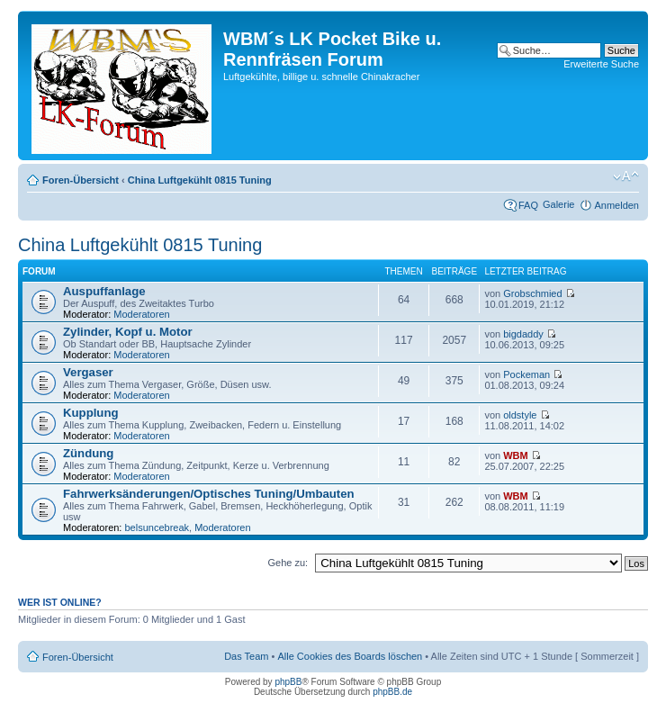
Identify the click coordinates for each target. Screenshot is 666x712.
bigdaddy (523, 334)
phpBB (288, 682)
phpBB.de (392, 692)
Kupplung (91, 412)
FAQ (528, 205)
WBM (515, 455)
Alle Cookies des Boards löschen (349, 656)
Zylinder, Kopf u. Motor (128, 331)
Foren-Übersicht (80, 180)
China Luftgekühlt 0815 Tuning (200, 180)
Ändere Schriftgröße (626, 176)
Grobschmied (532, 293)
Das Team (246, 656)
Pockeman (526, 374)
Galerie (558, 204)
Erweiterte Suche (601, 64)
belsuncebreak (157, 527)
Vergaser (88, 372)
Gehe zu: (287, 562)
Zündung (88, 453)
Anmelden (616, 205)
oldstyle (519, 415)
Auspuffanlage (104, 291)
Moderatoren (141, 314)
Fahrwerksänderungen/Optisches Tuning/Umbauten (209, 493)
